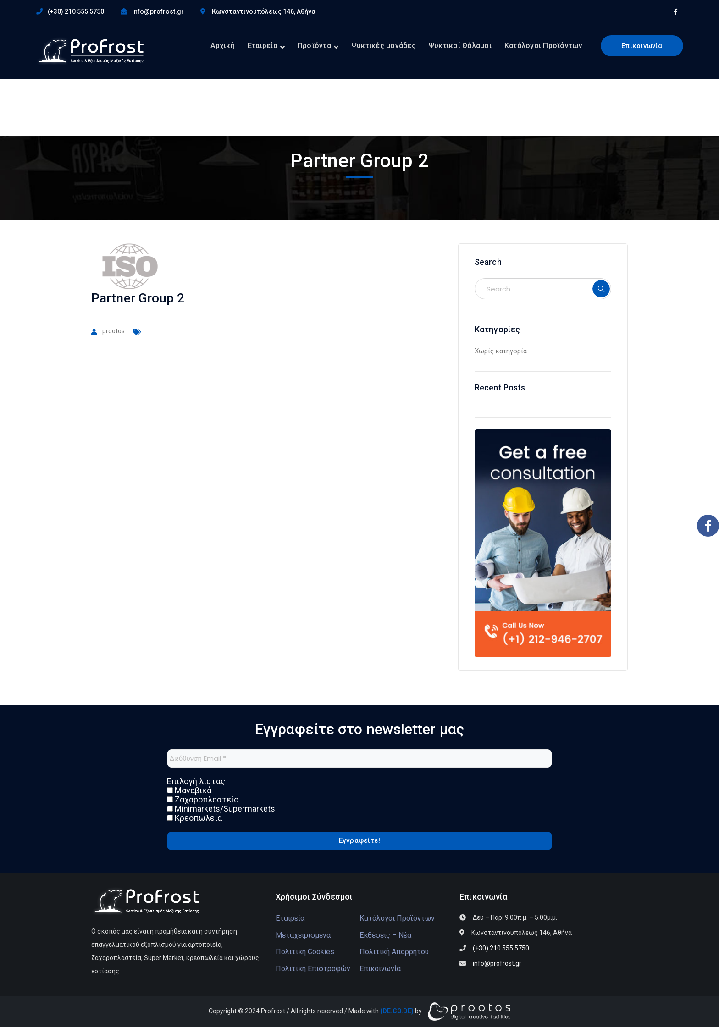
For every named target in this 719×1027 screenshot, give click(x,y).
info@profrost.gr (158, 11)
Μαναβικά (189, 790)
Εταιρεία (290, 918)
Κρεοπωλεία (194, 818)
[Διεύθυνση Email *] (359, 758)
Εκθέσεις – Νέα (385, 935)
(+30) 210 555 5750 (76, 11)
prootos (113, 331)
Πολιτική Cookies (305, 951)
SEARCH (601, 288)
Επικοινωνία (641, 46)
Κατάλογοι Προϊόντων (397, 918)
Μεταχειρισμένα (303, 935)
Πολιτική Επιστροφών (313, 968)
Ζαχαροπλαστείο (202, 799)
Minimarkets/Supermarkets (221, 808)
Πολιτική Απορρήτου (394, 951)
